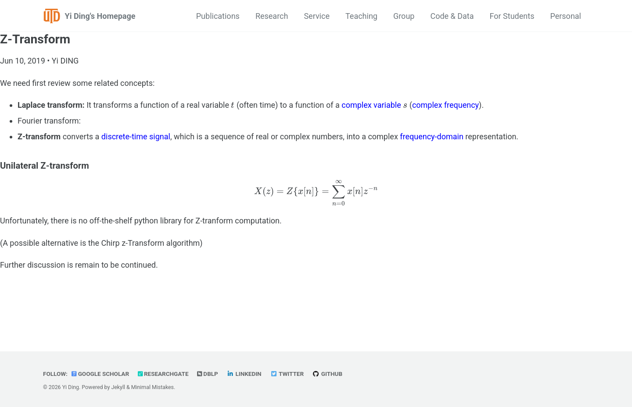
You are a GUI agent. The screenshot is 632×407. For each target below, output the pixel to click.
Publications (218, 16)
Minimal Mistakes (152, 387)
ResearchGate (164, 373)
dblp (208, 373)
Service (317, 16)
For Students (512, 16)
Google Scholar (100, 373)
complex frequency (445, 105)
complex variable (371, 105)
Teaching (361, 16)
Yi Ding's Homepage (100, 16)
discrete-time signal (135, 136)
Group (403, 16)
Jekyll (118, 387)
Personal (565, 16)
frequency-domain (431, 136)
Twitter (288, 373)
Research (271, 16)
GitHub (329, 373)
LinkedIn (245, 373)
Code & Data (452, 16)
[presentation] (232, 105)
